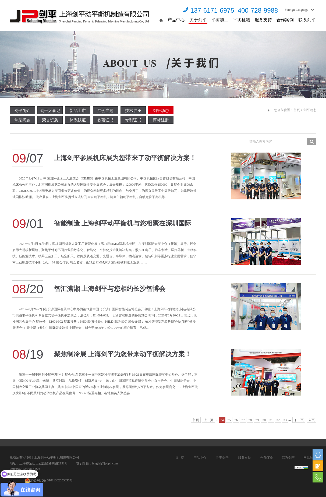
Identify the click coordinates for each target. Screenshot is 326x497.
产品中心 (176, 19)
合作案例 (285, 19)
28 (250, 420)
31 (271, 420)
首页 (296, 110)
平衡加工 (219, 19)
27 (243, 420)
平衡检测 (241, 19)
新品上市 (78, 110)
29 (257, 420)
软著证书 (105, 120)
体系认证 (78, 120)
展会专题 (105, 110)
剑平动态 (161, 110)
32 (278, 420)
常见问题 (22, 120)
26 (236, 420)
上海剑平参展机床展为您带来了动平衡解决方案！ (125, 157)
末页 (311, 420)
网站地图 (309, 458)
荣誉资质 (50, 120)
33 (285, 420)
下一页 (299, 420)
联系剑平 (307, 19)
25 (229, 420)
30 (264, 420)
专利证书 (133, 120)
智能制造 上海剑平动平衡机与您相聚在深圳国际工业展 (122, 226)
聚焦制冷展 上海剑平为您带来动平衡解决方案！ (122, 354)
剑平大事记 (50, 110)
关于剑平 (198, 19)
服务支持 (263, 19)
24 (222, 420)
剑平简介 (22, 110)
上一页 (208, 420)
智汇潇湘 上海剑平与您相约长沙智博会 (109, 288)
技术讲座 (133, 110)
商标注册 (161, 120)
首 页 (179, 458)
